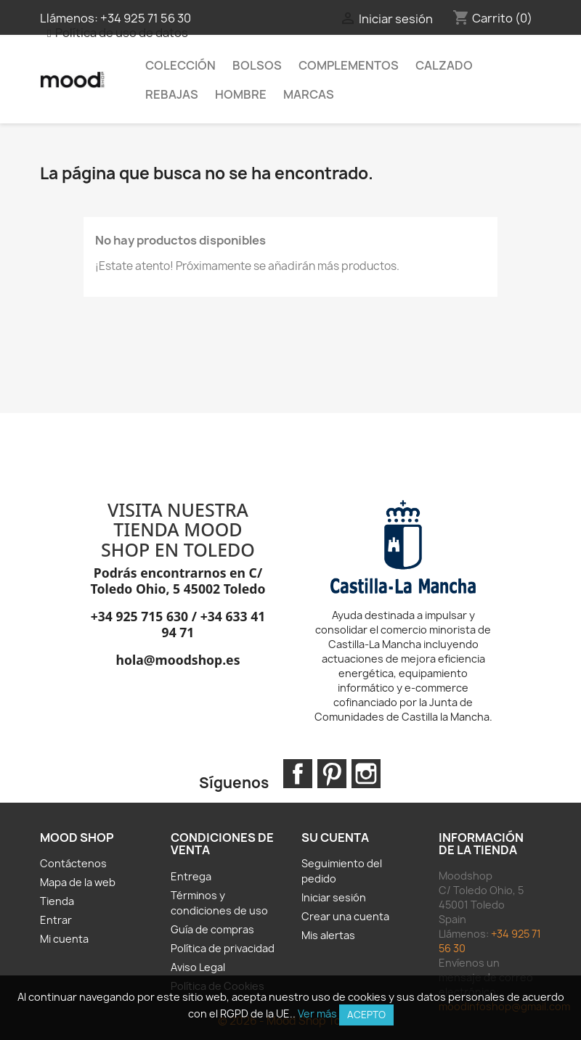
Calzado (444, 65)
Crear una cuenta (345, 916)
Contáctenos (73, 863)
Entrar (56, 920)
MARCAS (308, 94)
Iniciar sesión (333, 897)
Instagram (366, 773)
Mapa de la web (77, 882)
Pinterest (331, 773)
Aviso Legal (198, 967)
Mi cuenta (64, 939)
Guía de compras (212, 929)
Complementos (348, 65)
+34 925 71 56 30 (145, 18)
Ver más (317, 1013)
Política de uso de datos (121, 33)
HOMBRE (241, 94)
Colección (180, 65)
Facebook (297, 773)
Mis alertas (328, 935)
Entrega (191, 876)
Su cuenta (335, 837)
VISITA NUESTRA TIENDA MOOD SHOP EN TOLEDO (178, 529)
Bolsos (257, 65)
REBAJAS (171, 94)
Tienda (57, 901)
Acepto (366, 1014)
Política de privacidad (223, 948)
